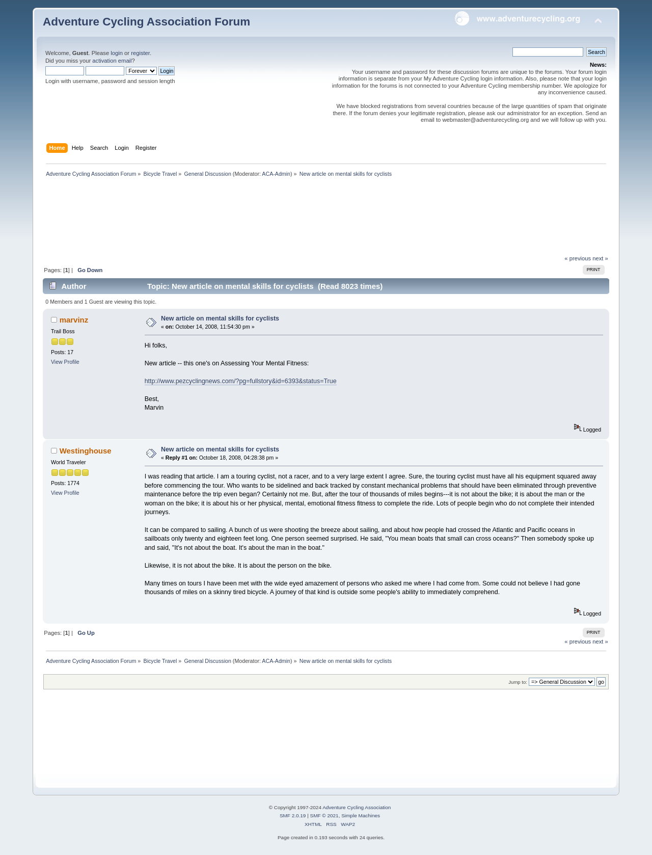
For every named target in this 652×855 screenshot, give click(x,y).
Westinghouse (86, 450)
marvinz (74, 319)
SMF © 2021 (324, 815)
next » (600, 258)
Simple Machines (360, 815)
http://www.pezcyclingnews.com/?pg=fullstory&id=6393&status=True (241, 381)
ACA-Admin (276, 174)
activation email (111, 61)
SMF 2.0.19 (293, 815)
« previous (577, 258)
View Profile (65, 362)
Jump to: (517, 682)
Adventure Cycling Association (356, 807)
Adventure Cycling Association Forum (146, 21)
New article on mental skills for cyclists (220, 318)
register (140, 53)
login (117, 53)
